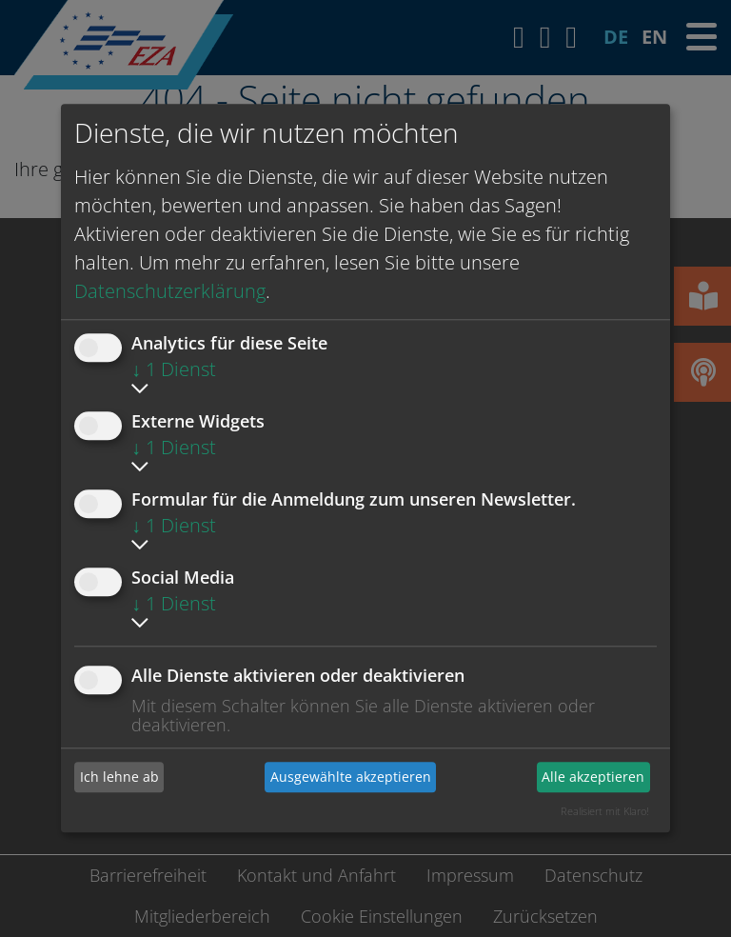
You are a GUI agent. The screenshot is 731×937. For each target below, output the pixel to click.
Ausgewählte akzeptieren (350, 777)
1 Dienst (173, 369)
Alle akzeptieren (593, 777)
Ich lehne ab (119, 777)
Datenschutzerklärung (170, 291)
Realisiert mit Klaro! (605, 811)
